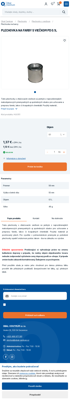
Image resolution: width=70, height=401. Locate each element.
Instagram (12, 357)
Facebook (5, 357)
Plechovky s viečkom (41, 21)
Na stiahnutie (57, 218)
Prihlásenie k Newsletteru (14, 289)
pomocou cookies (27, 373)
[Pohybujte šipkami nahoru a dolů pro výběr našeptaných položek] (35, 11)
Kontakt (36, 218)
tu (26, 378)
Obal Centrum (7, 21)
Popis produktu (13, 218)
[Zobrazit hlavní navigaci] (66, 4)
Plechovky (22, 21)
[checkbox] (5, 304)
